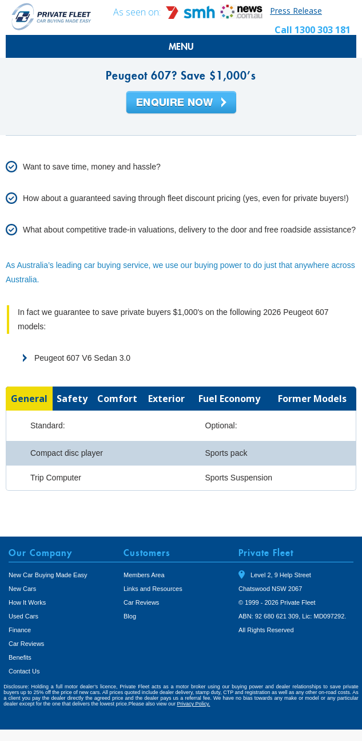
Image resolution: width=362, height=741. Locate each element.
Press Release (296, 10)
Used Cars (23, 616)
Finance (20, 629)
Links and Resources (153, 588)
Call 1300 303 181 (313, 29)
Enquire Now (181, 103)
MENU (181, 46)
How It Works (27, 602)
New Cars (22, 588)
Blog (130, 616)
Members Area (144, 574)
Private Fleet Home (51, 16)
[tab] (29, 399)
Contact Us (24, 671)
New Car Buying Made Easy (48, 574)
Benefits (20, 657)
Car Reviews (26, 643)
